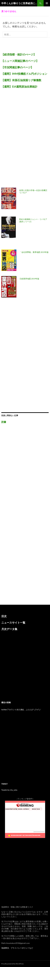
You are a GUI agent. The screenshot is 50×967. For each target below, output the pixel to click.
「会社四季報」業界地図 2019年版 (34, 252)
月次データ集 (9, 629)
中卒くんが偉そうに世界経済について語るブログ (19, 3)
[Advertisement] (21, 139)
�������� (39, 831)
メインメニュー (47, 3)
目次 (4, 616)
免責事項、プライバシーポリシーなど (17, 948)
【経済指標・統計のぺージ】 (18, 54)
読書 (3, 421)
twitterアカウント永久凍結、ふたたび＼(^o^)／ (21, 709)
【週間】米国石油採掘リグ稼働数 (21, 80)
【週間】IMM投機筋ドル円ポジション (24, 73)
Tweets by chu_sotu (9, 790)
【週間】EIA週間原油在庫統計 (19, 86)
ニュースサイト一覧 (13, 622)
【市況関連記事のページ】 (17, 67)
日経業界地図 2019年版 (29, 279)
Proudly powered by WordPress (12, 964)
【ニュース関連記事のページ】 (20, 60)
